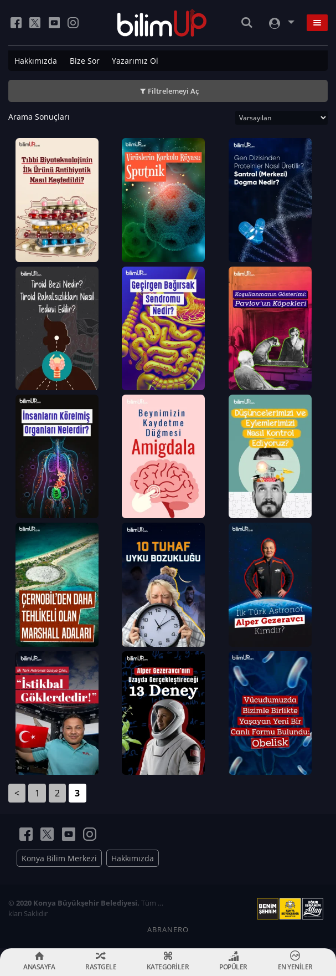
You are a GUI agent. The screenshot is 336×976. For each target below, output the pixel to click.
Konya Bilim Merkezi (59, 858)
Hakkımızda (35, 60)
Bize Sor (85, 60)
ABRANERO (168, 929)
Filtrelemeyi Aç (173, 91)
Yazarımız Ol (135, 60)
